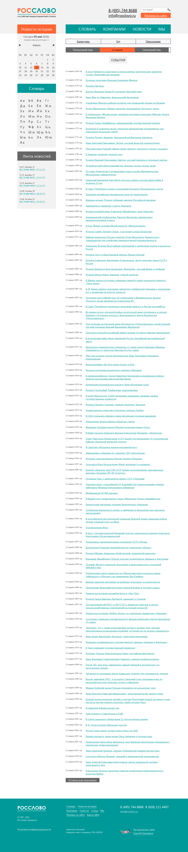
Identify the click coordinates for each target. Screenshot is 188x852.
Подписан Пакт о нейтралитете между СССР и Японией (115, 478)
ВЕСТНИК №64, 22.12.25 (32, 185)
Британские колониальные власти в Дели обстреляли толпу (117, 384)
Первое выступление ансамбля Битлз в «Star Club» (112, 593)
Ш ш (31, 132)
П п (22, 121)
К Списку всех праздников (83, 780)
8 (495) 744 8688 (122, 10)
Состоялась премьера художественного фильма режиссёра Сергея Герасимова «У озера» (128, 620)
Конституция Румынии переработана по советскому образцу (118, 547)
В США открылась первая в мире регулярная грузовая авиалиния (121, 415)
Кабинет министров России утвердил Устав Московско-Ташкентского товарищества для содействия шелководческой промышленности (122, 239)
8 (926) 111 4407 (157, 807)
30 (53, 75)
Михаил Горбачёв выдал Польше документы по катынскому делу (121, 687)
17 (20, 71)
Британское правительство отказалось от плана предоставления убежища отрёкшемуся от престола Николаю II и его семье (125, 349)
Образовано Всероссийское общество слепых (110, 421)
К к (47, 111)
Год (118, 41)
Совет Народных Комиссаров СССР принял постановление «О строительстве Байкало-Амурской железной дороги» (127, 440)
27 (37, 75)
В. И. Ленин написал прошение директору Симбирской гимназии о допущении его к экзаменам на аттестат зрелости (128, 290)
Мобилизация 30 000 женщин (102, 493)
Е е (30, 106)
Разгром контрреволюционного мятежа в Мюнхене (114, 370)
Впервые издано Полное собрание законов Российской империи (121, 200)
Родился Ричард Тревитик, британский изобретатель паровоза (119, 137)
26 (31, 75)
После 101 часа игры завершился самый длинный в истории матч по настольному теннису (123, 666)
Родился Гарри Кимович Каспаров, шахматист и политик (116, 599)
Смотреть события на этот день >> (36, 40)
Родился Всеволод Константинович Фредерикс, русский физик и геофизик (125, 269)
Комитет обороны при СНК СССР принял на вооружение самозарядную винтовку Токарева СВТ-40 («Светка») (124, 471)
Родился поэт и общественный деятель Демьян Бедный (115, 254)
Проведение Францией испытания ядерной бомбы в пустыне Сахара (123, 587)
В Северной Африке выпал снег (102, 708)
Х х (39, 127)
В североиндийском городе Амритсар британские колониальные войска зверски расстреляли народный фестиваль (125, 377)
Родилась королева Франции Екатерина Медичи (111, 80)
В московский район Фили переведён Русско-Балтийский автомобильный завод (125, 340)
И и (31, 111)
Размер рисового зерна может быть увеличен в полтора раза (119, 736)
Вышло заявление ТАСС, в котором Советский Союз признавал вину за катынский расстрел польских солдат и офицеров (124, 681)
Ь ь (30, 137)
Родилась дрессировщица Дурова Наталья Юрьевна (114, 458)
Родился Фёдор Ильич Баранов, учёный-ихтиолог (112, 274)
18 (25, 71)
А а (22, 100)
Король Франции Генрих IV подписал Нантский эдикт (114, 91)
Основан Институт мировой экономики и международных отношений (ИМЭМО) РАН (123, 566)
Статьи (94, 810)
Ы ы (23, 137)
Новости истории (87, 806)
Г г (47, 100)
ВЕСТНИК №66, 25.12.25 (32, 169)
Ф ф (31, 127)
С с (39, 121)
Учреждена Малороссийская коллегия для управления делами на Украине (125, 102)
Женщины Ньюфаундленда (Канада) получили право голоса (118, 427)
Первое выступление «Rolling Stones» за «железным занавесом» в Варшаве (126, 613)
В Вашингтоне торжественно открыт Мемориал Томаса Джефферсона (123, 498)
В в (39, 100)
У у (22, 127)
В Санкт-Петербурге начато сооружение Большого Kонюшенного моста (124, 188)
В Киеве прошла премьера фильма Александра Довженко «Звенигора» (124, 432)
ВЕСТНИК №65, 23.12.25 (32, 177)
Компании (114, 29)
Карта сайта (93, 814)
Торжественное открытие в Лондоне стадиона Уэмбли (115, 410)
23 (53, 71)
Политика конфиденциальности (34, 829)
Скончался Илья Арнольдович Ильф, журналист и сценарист (118, 464)
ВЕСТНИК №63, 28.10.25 (32, 193)
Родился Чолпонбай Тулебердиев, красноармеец (112, 390)
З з (22, 111)
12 (31, 67)
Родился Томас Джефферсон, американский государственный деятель (123, 123)
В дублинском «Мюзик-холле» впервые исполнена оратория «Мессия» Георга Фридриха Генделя (127, 116)
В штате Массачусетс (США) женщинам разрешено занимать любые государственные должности (122, 397)
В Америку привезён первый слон (104, 154)
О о (47, 116)
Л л (22, 116)
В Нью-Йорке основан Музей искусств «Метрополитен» (116, 225)
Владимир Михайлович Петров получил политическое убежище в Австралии (127, 558)
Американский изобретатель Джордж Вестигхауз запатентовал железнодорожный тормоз (119, 219)
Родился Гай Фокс (95, 85)
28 (42, 75)
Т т (47, 121)
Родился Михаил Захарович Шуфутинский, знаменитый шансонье (120, 553)
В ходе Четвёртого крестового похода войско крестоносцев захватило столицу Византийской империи (124, 73)
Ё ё (39, 106)
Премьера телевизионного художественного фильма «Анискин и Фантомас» (127, 642)
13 (37, 67)
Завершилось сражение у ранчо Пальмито (108, 205)
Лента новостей (37, 156)
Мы (161, 29)
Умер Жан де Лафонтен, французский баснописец (112, 97)
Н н (39, 116)
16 (53, 67)
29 (47, 75)
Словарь (87, 29)
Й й (39, 111)
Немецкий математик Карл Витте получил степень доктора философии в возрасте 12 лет (124, 181)
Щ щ (40, 132)
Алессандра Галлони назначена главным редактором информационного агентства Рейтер (125, 772)
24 (20, 75)
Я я (22, 142)
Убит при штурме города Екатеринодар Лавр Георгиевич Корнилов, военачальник (122, 357)
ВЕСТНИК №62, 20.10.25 (32, 201)
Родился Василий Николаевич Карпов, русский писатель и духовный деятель (126, 160)
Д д (22, 106)
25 (25, 75)
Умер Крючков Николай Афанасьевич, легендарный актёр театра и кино (124, 693)
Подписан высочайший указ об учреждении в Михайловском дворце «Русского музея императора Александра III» (123, 299)
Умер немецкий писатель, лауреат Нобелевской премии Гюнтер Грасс (123, 750)
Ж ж (48, 106)
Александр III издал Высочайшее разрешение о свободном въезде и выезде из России (128, 247)
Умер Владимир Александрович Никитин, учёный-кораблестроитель (122, 659)
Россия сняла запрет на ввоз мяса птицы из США (112, 730)
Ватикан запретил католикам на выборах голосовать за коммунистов (123, 582)
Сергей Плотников (143, 833)
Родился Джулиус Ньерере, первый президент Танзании (115, 404)
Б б (30, 100)
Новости (142, 29)
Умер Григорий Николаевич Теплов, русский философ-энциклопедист (123, 143)
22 (47, 71)
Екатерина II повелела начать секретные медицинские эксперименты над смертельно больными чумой (125, 130)
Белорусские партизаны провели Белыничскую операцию (117, 504)
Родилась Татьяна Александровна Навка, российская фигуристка (120, 653)
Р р (30, 121)
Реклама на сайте (155, 15)
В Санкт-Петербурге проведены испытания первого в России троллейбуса (125, 306)
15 (47, 67)
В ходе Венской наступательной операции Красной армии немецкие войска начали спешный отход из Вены (126, 520)
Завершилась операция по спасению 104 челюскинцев (115, 453)
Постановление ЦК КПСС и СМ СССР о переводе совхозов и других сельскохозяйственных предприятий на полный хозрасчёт (122, 606)
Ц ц (47, 127)
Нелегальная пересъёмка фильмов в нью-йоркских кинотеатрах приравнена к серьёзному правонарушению (128, 743)
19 (31, 71)
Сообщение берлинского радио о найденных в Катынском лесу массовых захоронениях (125, 511)
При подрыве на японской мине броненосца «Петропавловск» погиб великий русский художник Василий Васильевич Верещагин (128, 325)
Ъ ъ (47, 132)
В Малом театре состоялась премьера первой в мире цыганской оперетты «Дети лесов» (126, 282)
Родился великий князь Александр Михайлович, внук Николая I (120, 211)
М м (31, 116)
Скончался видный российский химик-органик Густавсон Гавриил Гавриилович (128, 332)
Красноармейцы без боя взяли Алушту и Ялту (110, 364)
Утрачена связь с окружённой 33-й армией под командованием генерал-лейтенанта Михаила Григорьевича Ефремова (125, 486)
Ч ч (22, 132)
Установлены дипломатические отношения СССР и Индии (116, 541)
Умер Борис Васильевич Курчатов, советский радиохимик (117, 636)
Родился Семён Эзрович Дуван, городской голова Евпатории (119, 231)
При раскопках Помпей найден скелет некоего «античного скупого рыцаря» (127, 148)
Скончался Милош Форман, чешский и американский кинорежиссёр (122, 756)
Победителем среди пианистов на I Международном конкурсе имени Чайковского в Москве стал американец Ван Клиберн (123, 575)
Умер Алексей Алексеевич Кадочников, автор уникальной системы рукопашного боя (122, 763)
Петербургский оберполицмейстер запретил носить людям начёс (121, 165)
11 (25, 67)
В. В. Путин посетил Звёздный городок (106, 725)
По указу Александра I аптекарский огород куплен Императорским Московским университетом (122, 173)
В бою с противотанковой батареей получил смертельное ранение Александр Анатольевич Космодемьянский (128, 535)
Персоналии (153, 41)
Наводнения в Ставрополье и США (104, 713)
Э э (39, 137)
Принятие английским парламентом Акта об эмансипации (117, 194)
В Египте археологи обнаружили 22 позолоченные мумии (117, 719)
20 (37, 71)
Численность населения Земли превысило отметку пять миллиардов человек (127, 673)
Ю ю (48, 137)
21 (42, 71)
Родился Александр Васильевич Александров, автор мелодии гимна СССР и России (126, 262)
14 (42, 67)
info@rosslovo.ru (122, 15)
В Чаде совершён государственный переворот (111, 647)
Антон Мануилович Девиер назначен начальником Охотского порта (122, 108)
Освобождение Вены (97, 527)
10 (20, 67)
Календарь (83, 41)
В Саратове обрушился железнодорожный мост (111, 447)
